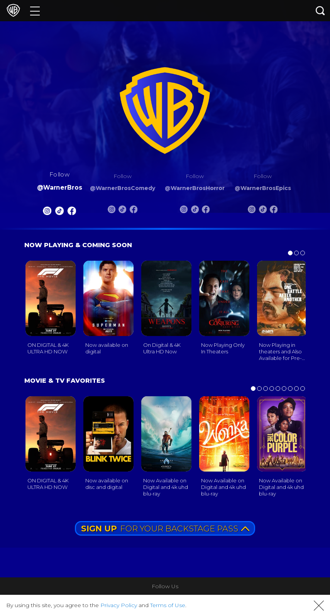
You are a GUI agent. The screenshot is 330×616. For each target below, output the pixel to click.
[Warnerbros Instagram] (47, 212)
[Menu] (35, 10)
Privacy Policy (118, 605)
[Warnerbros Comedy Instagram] (111, 210)
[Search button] (320, 10)
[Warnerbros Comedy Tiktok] (122, 210)
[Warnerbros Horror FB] (206, 210)
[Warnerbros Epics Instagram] (252, 210)
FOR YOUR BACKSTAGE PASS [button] (165, 528)
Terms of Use (167, 605)
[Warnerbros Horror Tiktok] (195, 210)
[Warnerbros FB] (71, 212)
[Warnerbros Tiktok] (59, 212)
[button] (319, 606)
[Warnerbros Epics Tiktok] (263, 210)
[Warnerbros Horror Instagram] (184, 210)
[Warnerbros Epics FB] (274, 210)
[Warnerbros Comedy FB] (133, 210)
